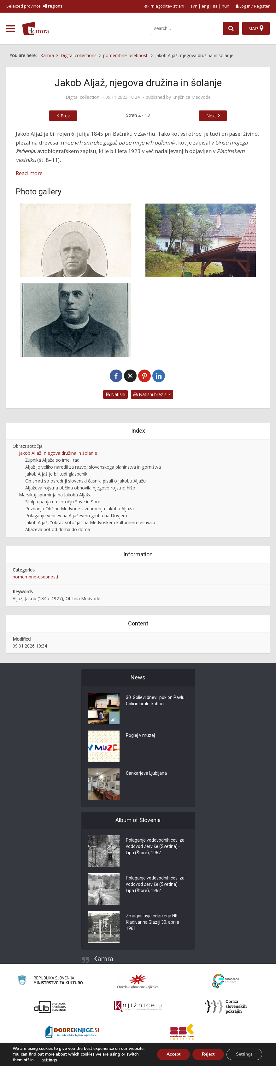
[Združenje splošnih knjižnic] (182, 1032)
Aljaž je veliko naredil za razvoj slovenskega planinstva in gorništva (93, 467)
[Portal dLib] (50, 1007)
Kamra (103, 959)
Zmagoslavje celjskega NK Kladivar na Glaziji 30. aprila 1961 (152, 922)
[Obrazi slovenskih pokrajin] (226, 1007)
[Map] (256, 28)
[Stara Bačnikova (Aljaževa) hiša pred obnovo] (201, 240)
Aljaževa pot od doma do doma (57, 529)
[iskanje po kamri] (187, 28)
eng (205, 6)
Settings (244, 1054)
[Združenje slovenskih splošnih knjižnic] (138, 1006)
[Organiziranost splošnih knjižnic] (138, 981)
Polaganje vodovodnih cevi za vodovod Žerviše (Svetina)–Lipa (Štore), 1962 (155, 846)
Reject (208, 1054)
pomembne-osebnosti (35, 577)
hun (225, 6)
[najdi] (231, 28)
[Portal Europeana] (225, 981)
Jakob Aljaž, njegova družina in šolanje (58, 453)
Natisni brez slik (152, 394)
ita (215, 6)
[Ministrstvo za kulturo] (50, 981)
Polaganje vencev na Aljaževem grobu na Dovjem (76, 515)
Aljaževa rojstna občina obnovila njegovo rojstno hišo (80, 488)
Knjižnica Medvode (191, 97)
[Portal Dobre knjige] (72, 1032)
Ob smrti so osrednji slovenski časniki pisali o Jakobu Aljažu (85, 481)
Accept (173, 1054)
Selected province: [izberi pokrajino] (34, 6)
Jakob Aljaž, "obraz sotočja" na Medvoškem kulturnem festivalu (90, 522)
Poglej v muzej (140, 735)
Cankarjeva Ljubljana (146, 773)
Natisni (115, 394)
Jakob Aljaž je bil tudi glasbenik (56, 474)
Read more (29, 173)
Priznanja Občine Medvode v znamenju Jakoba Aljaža (79, 509)
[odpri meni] (10, 29)
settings (49, 1060)
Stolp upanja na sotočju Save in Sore (62, 502)
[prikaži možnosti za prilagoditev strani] (164, 6)
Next (211, 116)
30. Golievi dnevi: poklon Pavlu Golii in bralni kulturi (155, 700)
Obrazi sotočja (28, 446)
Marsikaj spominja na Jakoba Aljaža (55, 495)
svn (194, 6)
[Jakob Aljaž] (75, 240)
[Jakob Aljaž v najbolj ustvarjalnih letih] (75, 320)
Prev (65, 116)
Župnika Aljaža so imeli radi (52, 460)
